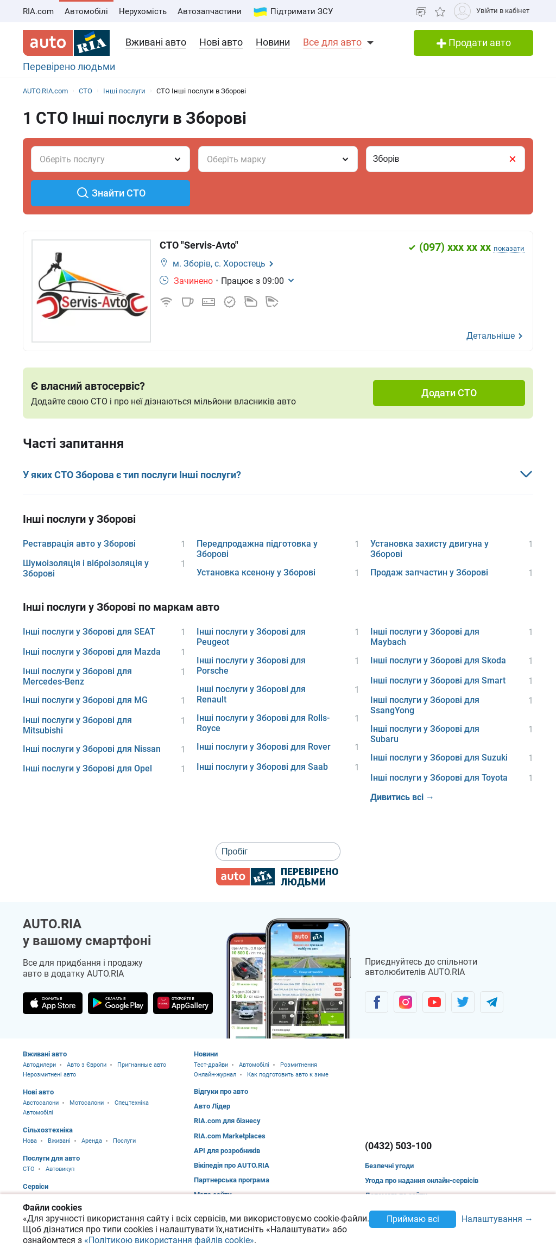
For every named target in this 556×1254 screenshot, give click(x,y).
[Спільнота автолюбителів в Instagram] (405, 1002)
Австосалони (41, 1102)
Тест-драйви (211, 1064)
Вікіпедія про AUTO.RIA (231, 1165)
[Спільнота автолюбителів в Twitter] (463, 1002)
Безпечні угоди (389, 1166)
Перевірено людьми (69, 66)
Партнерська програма (231, 1180)
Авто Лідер (212, 1106)
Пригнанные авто (141, 1064)
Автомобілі (86, 11)
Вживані (59, 1140)
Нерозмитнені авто (49, 1074)
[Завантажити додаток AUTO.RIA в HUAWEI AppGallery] (183, 1003)
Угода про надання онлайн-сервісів (421, 1180)
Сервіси (35, 1186)
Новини (273, 42)
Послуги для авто (51, 1158)
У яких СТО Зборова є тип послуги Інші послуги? (132, 474)
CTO (29, 1169)
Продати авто (474, 42)
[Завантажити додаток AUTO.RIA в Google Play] (118, 1003)
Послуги (124, 1140)
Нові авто (221, 42)
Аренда (91, 1140)
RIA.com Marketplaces (230, 1136)
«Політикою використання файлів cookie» (169, 1240)
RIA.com (38, 11)
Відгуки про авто (221, 1091)
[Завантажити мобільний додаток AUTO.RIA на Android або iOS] (288, 978)
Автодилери (39, 1064)
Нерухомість (143, 11)
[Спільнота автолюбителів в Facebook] (376, 1002)
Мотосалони (87, 1102)
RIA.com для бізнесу (227, 1121)
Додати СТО (449, 392)
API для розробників (227, 1151)
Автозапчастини (210, 11)
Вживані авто (155, 42)
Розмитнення (298, 1064)
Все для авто (332, 42)
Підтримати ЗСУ (301, 11)
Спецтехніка (132, 1102)
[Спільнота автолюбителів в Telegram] (491, 1002)
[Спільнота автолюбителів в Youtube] (434, 1002)
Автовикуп (60, 1169)
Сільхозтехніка (48, 1130)
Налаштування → (497, 1219)
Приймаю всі (413, 1219)
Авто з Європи (86, 1064)
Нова (30, 1140)
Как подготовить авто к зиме (287, 1074)
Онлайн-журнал (215, 1074)
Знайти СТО (111, 192)
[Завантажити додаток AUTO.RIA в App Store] (53, 1003)
